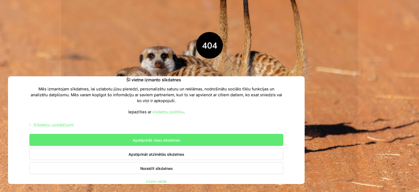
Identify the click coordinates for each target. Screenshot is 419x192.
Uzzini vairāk (156, 181)
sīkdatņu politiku (168, 111)
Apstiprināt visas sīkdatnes (156, 140)
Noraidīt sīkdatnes (156, 168)
